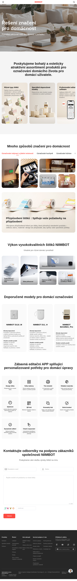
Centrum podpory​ (37, 542)
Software (4, 548)
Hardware (4, 542)
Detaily (13, 556)
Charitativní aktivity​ (47, 548)
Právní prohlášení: (4, 577)
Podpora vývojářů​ (37, 558)
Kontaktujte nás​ (46, 551)
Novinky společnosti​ (47, 545)
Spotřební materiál (6, 545)
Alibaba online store (27, 547)
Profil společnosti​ (47, 542)
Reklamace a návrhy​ (37, 551)
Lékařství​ (14, 542)
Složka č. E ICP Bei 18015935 (66, 574)
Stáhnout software (37, 545)
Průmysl (14, 554)
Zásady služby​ (36, 548)
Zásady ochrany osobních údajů (12, 577)
